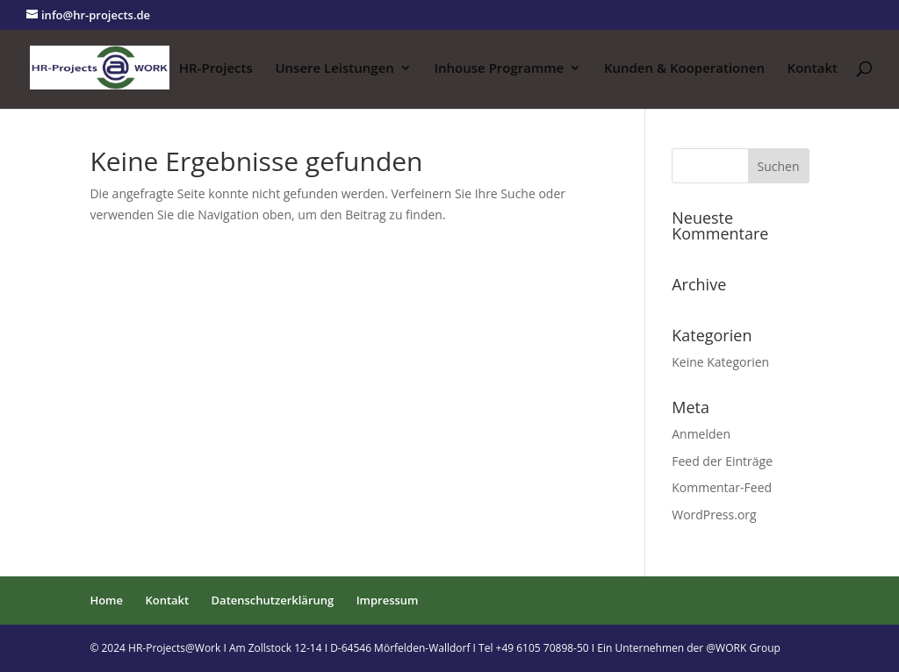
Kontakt (813, 68)
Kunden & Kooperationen (684, 68)
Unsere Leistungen (334, 68)
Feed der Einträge (722, 461)
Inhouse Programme (499, 68)
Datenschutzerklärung (273, 600)
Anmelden (701, 433)
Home (106, 600)
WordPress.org (714, 514)
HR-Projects (216, 68)
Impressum (387, 600)
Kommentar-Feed (722, 487)
